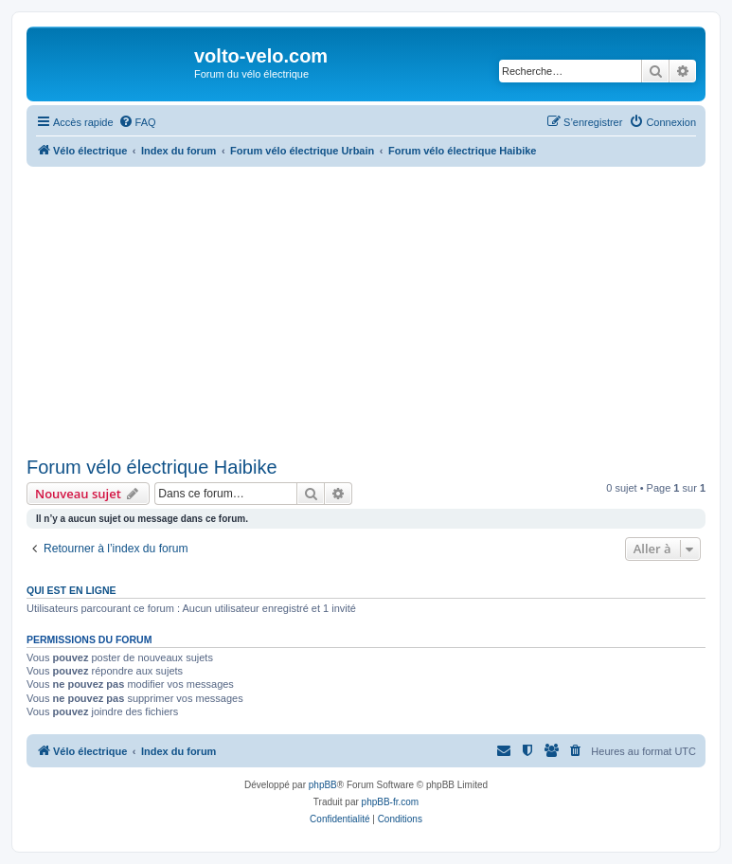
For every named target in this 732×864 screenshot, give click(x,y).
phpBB (323, 785)
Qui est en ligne (71, 590)
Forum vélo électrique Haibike (152, 467)
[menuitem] (137, 122)
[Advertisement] (379, 308)
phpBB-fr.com (391, 802)
